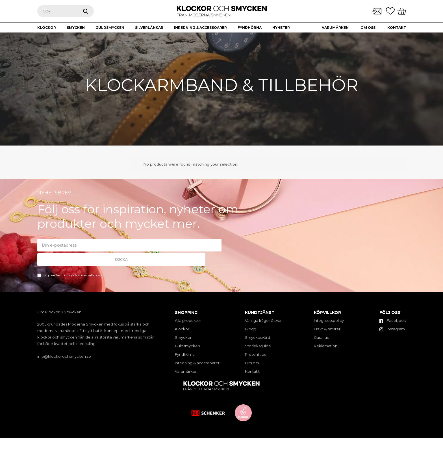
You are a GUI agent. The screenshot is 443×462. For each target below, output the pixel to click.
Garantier (322, 337)
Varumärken (335, 27)
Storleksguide (258, 346)
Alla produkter (188, 320)
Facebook (392, 320)
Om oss (368, 27)
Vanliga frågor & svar (263, 320)
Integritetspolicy (329, 320)
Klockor (182, 329)
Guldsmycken (187, 346)
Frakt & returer (327, 329)
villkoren (95, 269)
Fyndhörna (185, 354)
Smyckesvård (257, 337)
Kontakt (396, 27)
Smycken (183, 337)
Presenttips (255, 354)
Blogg (250, 329)
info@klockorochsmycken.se (64, 356)
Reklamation (325, 346)
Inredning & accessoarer (197, 363)
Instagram (392, 329)
